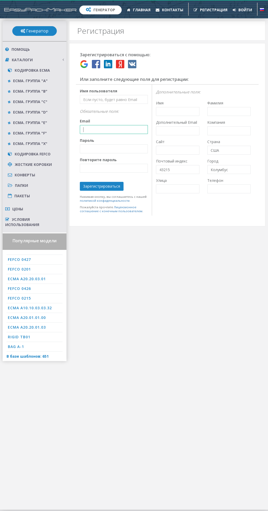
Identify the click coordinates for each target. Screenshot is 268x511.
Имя (160, 102)
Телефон (215, 180)
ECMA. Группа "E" (27, 122)
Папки (18, 185)
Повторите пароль (98, 159)
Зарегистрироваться (101, 186)
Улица (161, 180)
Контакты (169, 9)
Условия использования (22, 222)
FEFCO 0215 (19, 298)
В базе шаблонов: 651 (28, 356)
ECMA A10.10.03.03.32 (30, 307)
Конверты (21, 174)
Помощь (17, 49)
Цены (14, 208)
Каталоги (34, 60)
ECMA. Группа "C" (27, 101)
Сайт (160, 141)
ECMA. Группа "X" (27, 143)
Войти (242, 9)
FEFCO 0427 (19, 259)
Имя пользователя (98, 90)
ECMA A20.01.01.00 (27, 317)
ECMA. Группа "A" (28, 80)
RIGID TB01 (19, 336)
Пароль (87, 140)
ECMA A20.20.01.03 (27, 327)
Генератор (100, 9)
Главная (138, 9)
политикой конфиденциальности (105, 201)
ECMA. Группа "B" (27, 91)
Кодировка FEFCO (29, 153)
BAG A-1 (16, 346)
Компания (216, 122)
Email (85, 121)
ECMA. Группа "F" (27, 133)
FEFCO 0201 (19, 269)
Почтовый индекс (171, 161)
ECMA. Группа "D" (28, 112)
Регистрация (210, 9)
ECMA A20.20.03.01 (27, 278)
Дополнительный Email (176, 122)
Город (212, 161)
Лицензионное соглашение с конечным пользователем (111, 209)
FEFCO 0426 (19, 288)
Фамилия (215, 102)
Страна (213, 141)
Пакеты (19, 195)
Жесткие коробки (30, 164)
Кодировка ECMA (29, 70)
